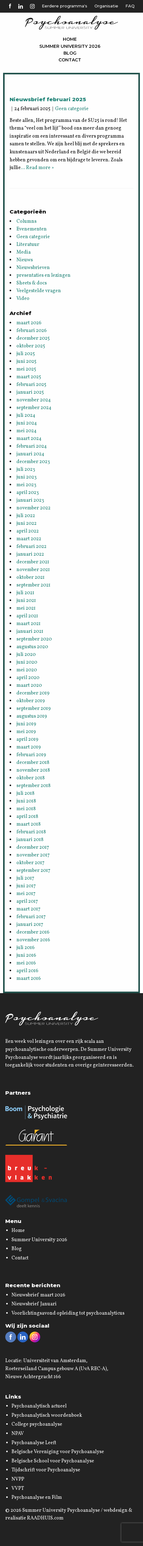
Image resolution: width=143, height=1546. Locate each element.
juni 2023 (26, 477)
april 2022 (27, 531)
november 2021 (33, 569)
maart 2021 (28, 623)
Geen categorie (72, 109)
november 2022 (33, 508)
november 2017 (33, 855)
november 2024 (33, 400)
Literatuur (27, 244)
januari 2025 (30, 392)
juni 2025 (26, 361)
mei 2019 (26, 731)
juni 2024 (26, 423)
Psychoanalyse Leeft (33, 1443)
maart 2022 (28, 539)
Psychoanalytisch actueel (39, 1406)
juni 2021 (26, 600)
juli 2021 (25, 593)
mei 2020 (26, 670)
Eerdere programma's (64, 5)
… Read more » (37, 167)
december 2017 (32, 847)
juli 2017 (25, 878)
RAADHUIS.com (45, 1518)
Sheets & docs (31, 283)
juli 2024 (25, 415)
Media (23, 252)
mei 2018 (26, 809)
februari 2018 (31, 832)
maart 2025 (28, 377)
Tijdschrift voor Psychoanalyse (45, 1470)
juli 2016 (25, 947)
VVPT (17, 1488)
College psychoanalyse (36, 1424)
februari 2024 (31, 446)
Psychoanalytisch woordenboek (46, 1415)
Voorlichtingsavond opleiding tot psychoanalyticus (67, 1313)
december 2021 (32, 562)
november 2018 (33, 770)
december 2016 (33, 932)
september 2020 (34, 639)
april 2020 (27, 677)
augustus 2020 (32, 647)
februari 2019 (31, 755)
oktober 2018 (30, 778)
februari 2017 (31, 917)
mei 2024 (26, 431)
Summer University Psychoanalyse (61, 1510)
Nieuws (24, 260)
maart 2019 (28, 747)
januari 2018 (29, 839)
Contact (69, 60)
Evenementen (31, 229)
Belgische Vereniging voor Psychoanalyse (57, 1452)
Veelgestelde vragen (38, 291)
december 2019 (33, 693)
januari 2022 (30, 554)
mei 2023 (26, 485)
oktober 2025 (30, 346)
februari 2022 (31, 546)
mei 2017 (26, 893)
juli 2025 (25, 353)
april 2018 (27, 816)
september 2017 (33, 870)
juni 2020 (26, 662)
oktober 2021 (30, 577)
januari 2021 (29, 631)
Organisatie (106, 5)
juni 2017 (26, 886)
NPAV (17, 1433)
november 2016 (33, 940)
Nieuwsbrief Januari (34, 1304)
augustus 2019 (31, 716)
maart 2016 (28, 978)
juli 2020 (26, 654)
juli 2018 (25, 793)
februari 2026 (31, 330)
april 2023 (27, 492)
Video (22, 298)
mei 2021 (26, 608)
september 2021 (33, 585)
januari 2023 (30, 500)
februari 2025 (31, 384)
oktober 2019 (30, 701)
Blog (69, 53)
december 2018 (32, 762)
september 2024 (33, 407)
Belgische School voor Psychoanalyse (52, 1461)
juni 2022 (26, 523)
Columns (26, 221)
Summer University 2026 (69, 46)
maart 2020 (29, 685)
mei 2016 (26, 963)
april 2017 (27, 901)
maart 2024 (28, 438)
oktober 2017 (30, 863)
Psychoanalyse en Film (36, 1497)
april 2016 (27, 971)
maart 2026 (28, 323)
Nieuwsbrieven (33, 267)
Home (70, 39)
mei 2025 (26, 369)
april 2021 (27, 616)
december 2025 (33, 338)
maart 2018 (28, 824)
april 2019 (27, 739)
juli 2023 (25, 469)
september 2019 (33, 708)
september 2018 (33, 785)
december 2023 (33, 461)
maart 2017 (28, 909)
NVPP (17, 1479)
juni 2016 (26, 955)
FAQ (130, 5)
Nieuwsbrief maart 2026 (38, 1295)
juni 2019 (26, 724)
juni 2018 (26, 801)
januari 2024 (30, 454)
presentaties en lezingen (43, 275)
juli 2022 (25, 515)
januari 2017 (29, 924)
